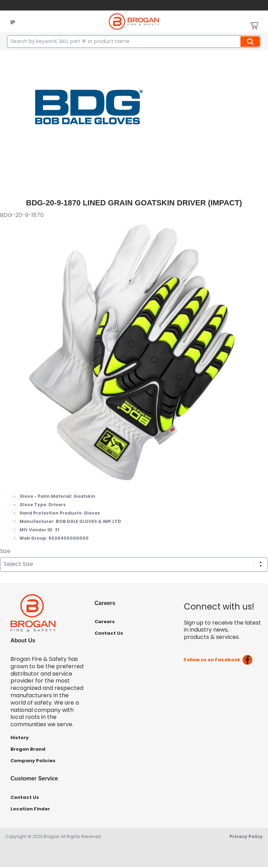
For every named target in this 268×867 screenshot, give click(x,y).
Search (251, 41)
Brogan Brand (27, 749)
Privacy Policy (246, 836)
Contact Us (109, 633)
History (19, 737)
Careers (105, 621)
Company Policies (32, 760)
